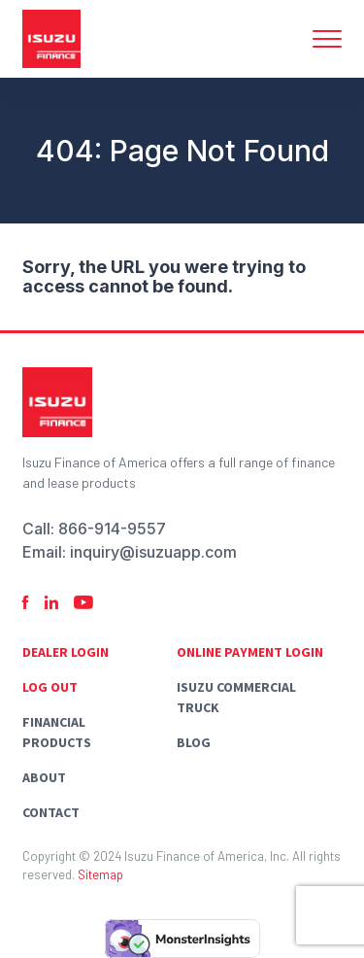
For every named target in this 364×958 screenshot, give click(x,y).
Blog (194, 742)
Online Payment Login (250, 652)
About (44, 777)
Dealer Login (65, 652)
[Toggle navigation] (327, 39)
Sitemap (100, 874)
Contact (51, 812)
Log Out (50, 687)
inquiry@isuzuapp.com (153, 552)
